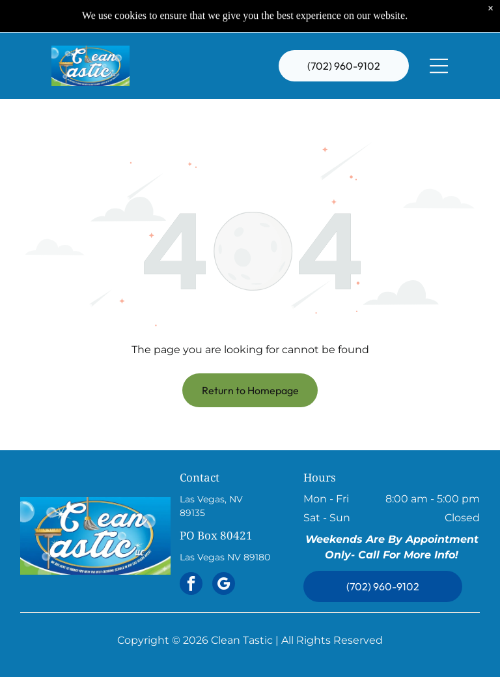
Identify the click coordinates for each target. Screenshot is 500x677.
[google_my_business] (223, 585)
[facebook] (191, 585)
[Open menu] (439, 40)
